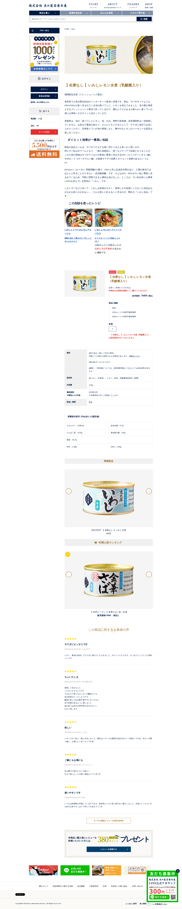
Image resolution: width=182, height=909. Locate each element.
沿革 (104, 886)
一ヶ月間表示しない (158, 904)
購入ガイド (43, 886)
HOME (67, 29)
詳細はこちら (134, 356)
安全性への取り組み (119, 886)
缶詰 (73, 29)
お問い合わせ (137, 886)
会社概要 (81, 886)
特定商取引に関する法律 (63, 886)
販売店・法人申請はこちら (40, 102)
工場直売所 (93, 886)
